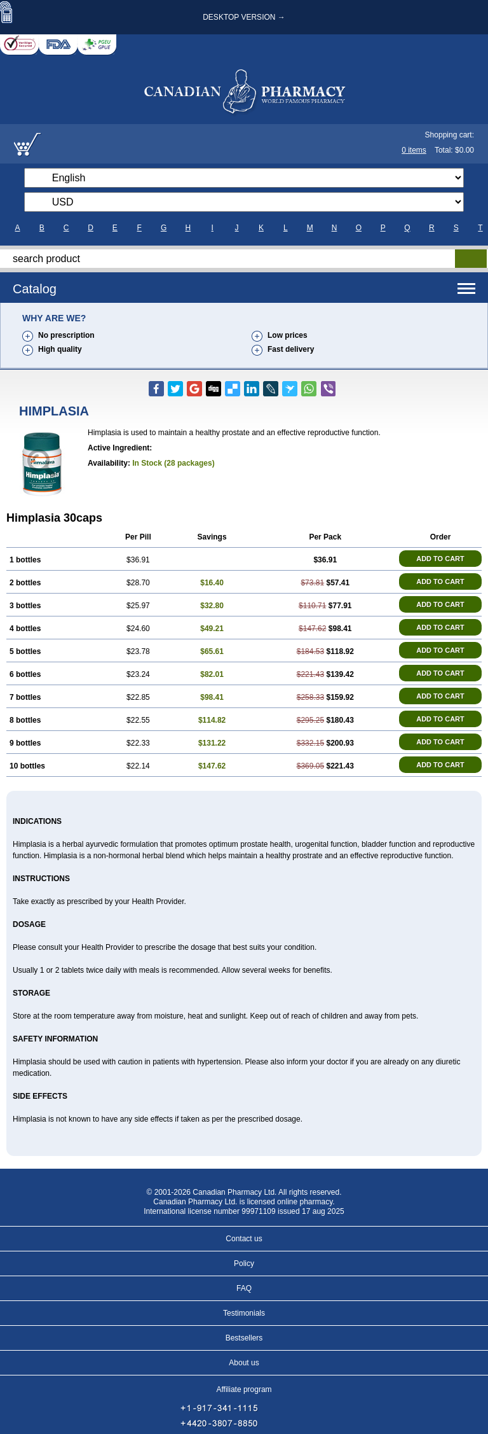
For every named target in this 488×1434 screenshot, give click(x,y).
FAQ (244, 1288)
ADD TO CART (440, 558)
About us (244, 1362)
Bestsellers (244, 1337)
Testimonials (244, 1313)
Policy (244, 1263)
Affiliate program (243, 1389)
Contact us (244, 1238)
